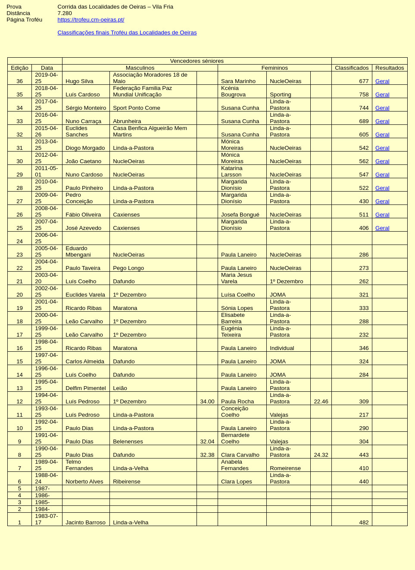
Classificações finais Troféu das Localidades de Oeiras (127, 32)
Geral (382, 81)
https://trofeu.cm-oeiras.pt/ (91, 19)
